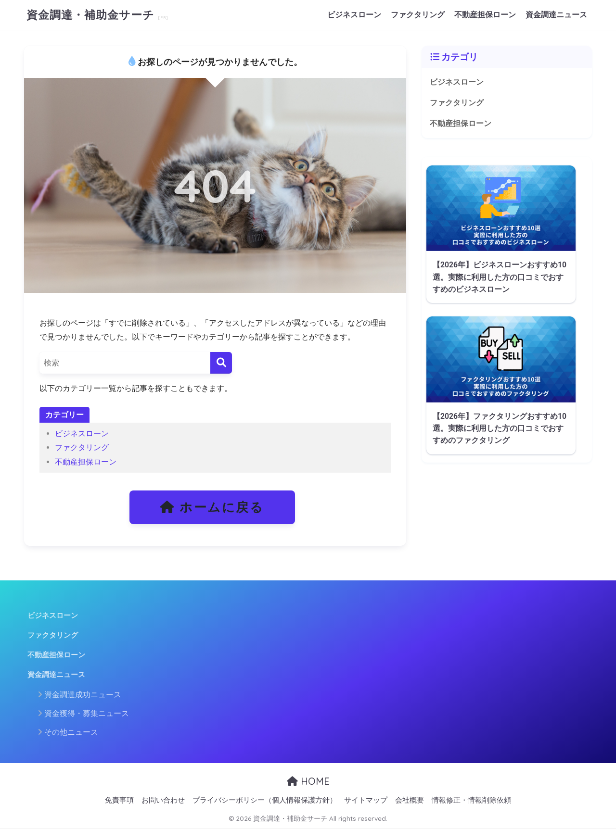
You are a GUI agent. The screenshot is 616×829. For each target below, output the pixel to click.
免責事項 (119, 800)
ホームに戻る (212, 507)
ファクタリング (418, 14)
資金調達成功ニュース (82, 694)
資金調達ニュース (556, 14)
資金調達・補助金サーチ (92, 15)
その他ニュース (71, 732)
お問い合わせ (163, 800)
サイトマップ (365, 800)
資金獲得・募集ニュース (86, 713)
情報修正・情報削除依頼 (471, 800)
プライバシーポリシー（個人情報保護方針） (264, 800)
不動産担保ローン (485, 14)
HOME (308, 781)
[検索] (221, 363)
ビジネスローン (354, 14)
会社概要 (409, 800)
